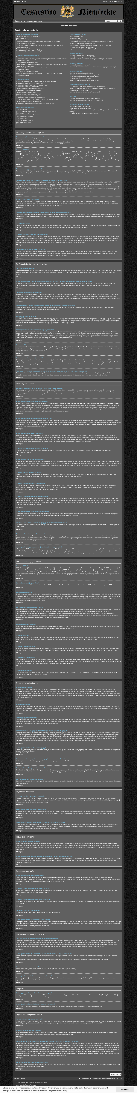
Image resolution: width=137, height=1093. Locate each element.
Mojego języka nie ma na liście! (25, 66)
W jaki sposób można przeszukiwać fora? (81, 73)
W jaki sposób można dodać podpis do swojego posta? (32, 85)
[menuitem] (24, 1)
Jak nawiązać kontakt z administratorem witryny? (84, 113)
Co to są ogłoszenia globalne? (25, 116)
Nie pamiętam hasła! (22, 47)
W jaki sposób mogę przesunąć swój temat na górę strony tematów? (35, 103)
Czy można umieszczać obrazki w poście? (28, 115)
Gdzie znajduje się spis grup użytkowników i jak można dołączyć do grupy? (91, 41)
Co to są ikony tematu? (22, 124)
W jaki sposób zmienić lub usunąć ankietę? (28, 90)
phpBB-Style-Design (35, 1084)
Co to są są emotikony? (23, 113)
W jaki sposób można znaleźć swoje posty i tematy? (84, 80)
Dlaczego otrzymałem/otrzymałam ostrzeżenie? (29, 96)
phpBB (28, 1082)
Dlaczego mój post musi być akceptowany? (28, 101)
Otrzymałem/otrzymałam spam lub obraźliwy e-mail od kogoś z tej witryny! (91, 59)
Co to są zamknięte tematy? (24, 122)
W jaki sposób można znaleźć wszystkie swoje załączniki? (86, 100)
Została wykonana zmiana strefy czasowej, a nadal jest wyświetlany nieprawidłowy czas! (41, 64)
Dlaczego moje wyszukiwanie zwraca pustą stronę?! (84, 76)
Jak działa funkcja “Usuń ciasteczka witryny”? (29, 51)
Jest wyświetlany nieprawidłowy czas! (27, 62)
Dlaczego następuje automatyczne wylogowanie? (30, 49)
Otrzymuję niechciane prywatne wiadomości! (82, 57)
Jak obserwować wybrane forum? (79, 90)
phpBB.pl (50, 323)
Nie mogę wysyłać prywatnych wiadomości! (82, 55)
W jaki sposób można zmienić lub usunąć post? (29, 83)
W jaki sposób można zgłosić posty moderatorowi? (30, 97)
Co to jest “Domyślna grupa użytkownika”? (82, 47)
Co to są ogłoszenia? (22, 118)
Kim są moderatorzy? (76, 38)
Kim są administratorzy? (76, 36)
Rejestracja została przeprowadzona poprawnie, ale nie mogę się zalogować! (38, 41)
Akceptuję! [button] (125, 1089)
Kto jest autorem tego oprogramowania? (81, 106)
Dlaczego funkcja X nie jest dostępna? (81, 108)
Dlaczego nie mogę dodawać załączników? (28, 94)
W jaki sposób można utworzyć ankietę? (27, 87)
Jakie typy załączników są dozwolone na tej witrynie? (85, 98)
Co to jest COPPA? (21, 38)
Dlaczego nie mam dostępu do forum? (27, 92)
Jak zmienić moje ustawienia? (24, 57)
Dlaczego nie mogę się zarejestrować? (27, 40)
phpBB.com (69, 323)
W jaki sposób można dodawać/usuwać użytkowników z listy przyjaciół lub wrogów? (94, 67)
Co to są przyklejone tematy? (24, 120)
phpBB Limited (71, 1021)
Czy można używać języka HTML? (26, 111)
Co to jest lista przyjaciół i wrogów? (80, 65)
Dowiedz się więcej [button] (75, 1091)
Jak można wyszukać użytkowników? (80, 78)
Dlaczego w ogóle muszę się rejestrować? (28, 36)
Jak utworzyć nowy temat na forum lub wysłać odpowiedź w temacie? (36, 81)
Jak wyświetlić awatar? (22, 70)
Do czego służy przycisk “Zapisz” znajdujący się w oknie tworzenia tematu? (37, 99)
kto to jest (72, 1045)
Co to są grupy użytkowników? (78, 40)
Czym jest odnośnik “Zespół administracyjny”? (83, 49)
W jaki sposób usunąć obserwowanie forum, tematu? (85, 92)
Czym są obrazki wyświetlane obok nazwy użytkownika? (32, 68)
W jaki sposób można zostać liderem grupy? (82, 43)
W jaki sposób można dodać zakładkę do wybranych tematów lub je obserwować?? (93, 88)
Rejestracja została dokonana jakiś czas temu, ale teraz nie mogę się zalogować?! (39, 45)
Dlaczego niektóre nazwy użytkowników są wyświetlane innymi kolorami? (90, 45)
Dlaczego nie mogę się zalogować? (26, 43)
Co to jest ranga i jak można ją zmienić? (27, 71)
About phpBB (98, 1023)
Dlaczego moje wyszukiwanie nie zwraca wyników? (84, 75)
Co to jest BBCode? (22, 109)
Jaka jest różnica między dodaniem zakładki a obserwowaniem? (88, 86)
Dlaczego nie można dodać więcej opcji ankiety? (30, 88)
